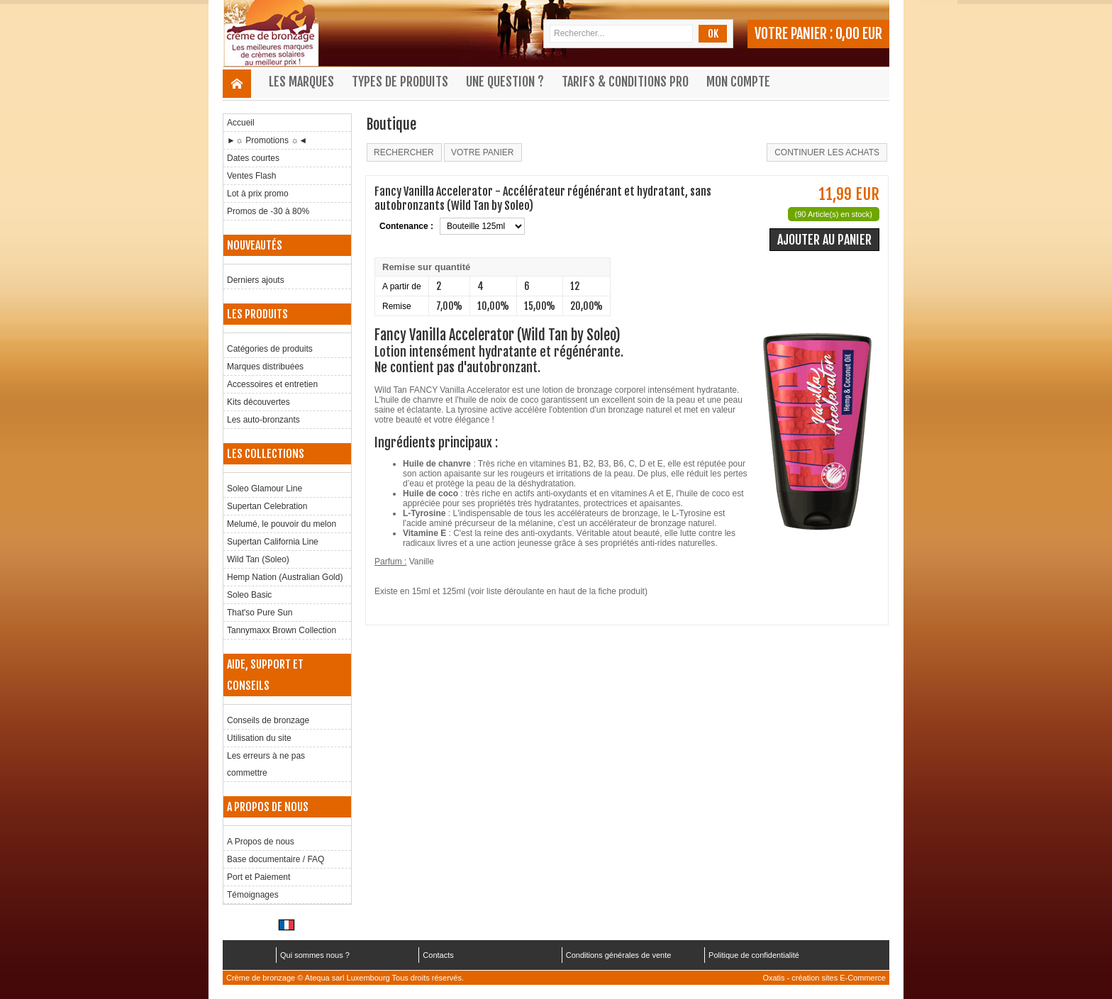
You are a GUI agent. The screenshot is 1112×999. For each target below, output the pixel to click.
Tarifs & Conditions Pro (625, 81)
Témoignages (253, 895)
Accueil (241, 123)
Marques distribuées (265, 367)
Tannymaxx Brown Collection (281, 630)
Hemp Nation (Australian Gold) (285, 577)
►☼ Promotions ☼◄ (267, 140)
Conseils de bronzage (268, 720)
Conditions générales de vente (619, 955)
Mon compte (738, 81)
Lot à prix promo (258, 194)
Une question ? (505, 81)
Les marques (301, 81)
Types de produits (400, 81)
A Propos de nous (260, 842)
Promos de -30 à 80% (268, 211)
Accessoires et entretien (272, 384)
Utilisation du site (259, 738)
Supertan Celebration (267, 506)
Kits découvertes (258, 402)
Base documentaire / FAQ (275, 859)
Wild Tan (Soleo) (258, 559)
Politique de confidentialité (753, 955)
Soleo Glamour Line (264, 488)
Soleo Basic (249, 595)
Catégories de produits (270, 349)
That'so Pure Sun (259, 613)
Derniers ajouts (255, 280)
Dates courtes (253, 158)
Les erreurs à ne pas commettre (266, 764)
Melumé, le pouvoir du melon (281, 524)
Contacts (438, 955)
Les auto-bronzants (263, 420)
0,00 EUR (858, 34)
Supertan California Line (272, 542)
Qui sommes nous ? (315, 955)
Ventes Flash (251, 176)
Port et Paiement (258, 877)
